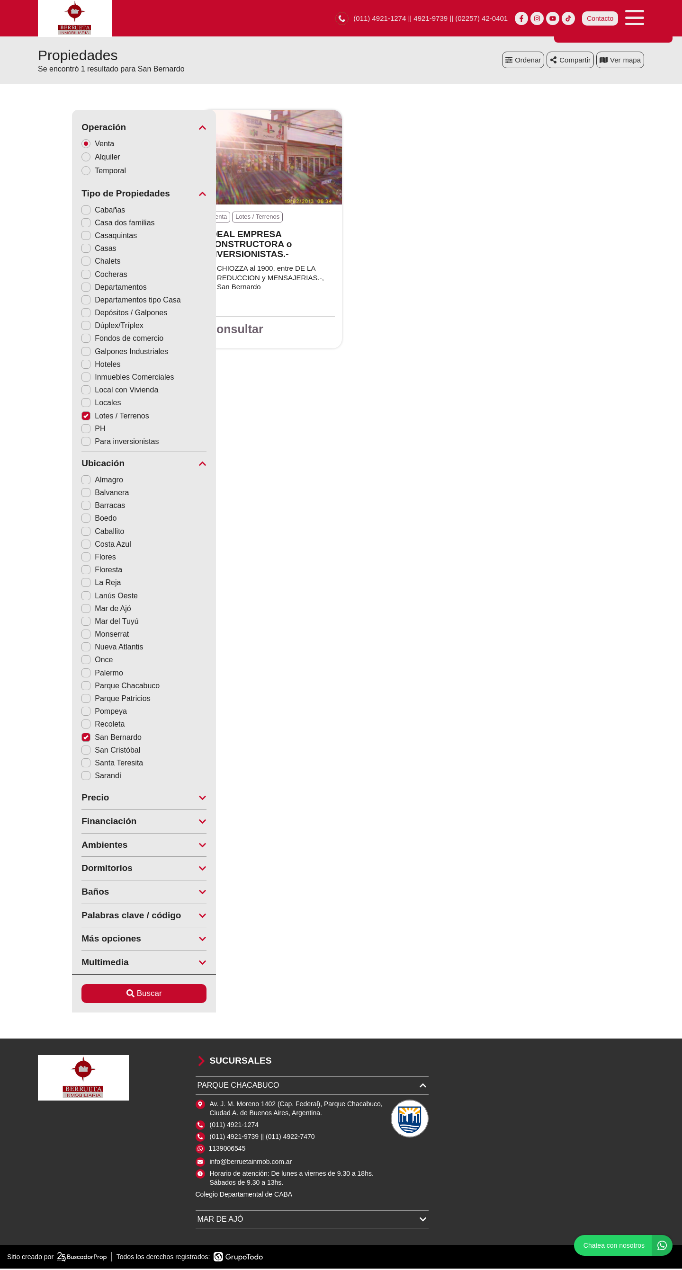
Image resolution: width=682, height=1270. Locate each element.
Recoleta (68, 725)
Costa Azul (72, 545)
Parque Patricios (81, 699)
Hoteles (66, 365)
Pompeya (70, 712)
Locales (67, 404)
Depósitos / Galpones (90, 314)
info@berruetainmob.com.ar (251, 1163)
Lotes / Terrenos (81, 417)
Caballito (68, 532)
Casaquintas (75, 236)
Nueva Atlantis (78, 648)
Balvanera (71, 493)
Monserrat (71, 635)
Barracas (69, 506)
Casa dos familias (83, 224)
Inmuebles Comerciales (93, 378)
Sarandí (67, 777)
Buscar (110, 994)
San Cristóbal (76, 751)
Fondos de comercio (88, 339)
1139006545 (227, 1150)
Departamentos (79, 288)
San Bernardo (77, 738)
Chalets (66, 262)
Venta (66, 144)
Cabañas (69, 211)
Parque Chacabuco (86, 687)
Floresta (67, 571)
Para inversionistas (86, 442)
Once (63, 661)
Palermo (68, 674)
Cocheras (70, 275)
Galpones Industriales (90, 352)
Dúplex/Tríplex (78, 326)
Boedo (64, 519)
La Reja (67, 583)
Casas (64, 249)
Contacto (600, 19)
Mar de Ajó (72, 609)
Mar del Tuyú (75, 622)
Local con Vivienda (85, 391)
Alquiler (69, 158)
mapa (620, 61)
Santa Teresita (78, 764)
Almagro (68, 481)
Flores (64, 558)
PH (59, 430)
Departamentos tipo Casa (96, 301)
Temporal (72, 172)
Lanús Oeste (75, 597)
